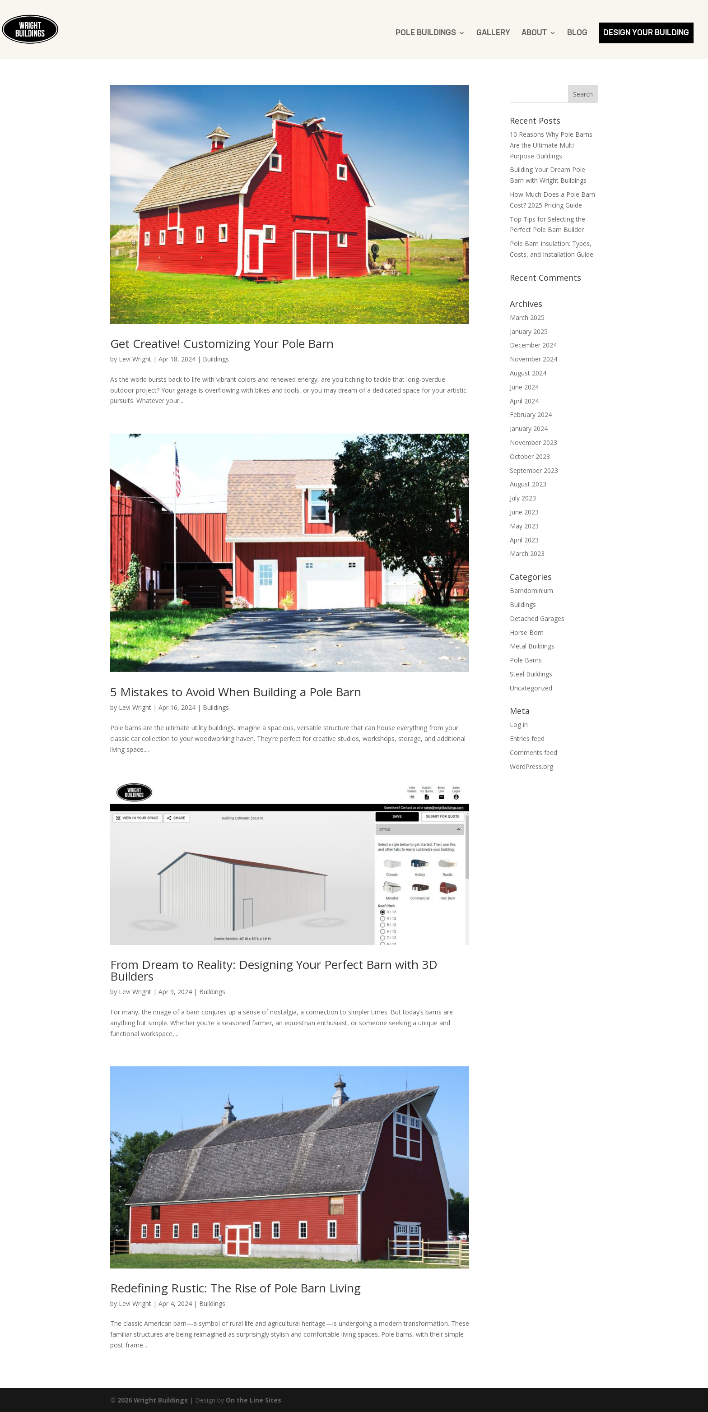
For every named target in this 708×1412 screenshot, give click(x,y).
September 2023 (534, 470)
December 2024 (533, 345)
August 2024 (528, 373)
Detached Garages (537, 618)
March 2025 (527, 317)
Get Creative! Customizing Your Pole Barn (222, 343)
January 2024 (529, 428)
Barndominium (531, 590)
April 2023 (524, 540)
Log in (519, 724)
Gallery (493, 33)
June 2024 (524, 387)
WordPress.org (531, 766)
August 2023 (528, 484)
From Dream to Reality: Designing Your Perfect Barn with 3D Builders (274, 970)
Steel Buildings (531, 674)
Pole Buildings (426, 33)
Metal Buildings (532, 646)
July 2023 (523, 498)
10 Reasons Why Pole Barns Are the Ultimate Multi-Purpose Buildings (551, 145)
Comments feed (533, 752)
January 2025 (529, 331)
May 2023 (524, 526)
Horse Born (527, 632)
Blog (577, 33)
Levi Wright (135, 359)
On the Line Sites (253, 1400)
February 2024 (531, 414)
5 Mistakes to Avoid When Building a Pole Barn (235, 692)
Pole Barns (526, 660)
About (534, 33)
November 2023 (533, 442)
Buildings (216, 359)
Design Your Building (646, 33)
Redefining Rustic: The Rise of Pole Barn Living (235, 1288)
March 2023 (527, 553)
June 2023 (524, 512)
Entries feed (527, 738)
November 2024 (533, 359)
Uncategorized (531, 688)
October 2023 (530, 456)
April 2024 (524, 401)
